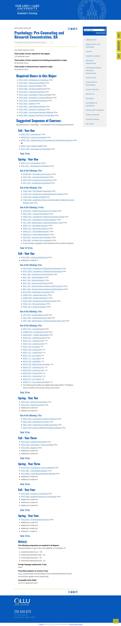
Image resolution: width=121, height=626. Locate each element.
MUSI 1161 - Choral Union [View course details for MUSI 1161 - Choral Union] (32, 353)
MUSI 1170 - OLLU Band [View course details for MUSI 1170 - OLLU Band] (32, 356)
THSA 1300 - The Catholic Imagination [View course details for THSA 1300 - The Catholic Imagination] (37, 191)
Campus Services (92, 89)
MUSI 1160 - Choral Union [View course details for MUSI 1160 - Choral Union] (32, 350)
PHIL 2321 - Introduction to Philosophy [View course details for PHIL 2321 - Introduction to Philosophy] (35, 166)
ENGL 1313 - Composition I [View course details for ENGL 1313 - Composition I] (31, 134)
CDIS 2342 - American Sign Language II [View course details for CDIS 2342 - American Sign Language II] (37, 240)
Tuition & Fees (91, 78)
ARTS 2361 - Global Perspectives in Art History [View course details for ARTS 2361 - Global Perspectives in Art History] (40, 211)
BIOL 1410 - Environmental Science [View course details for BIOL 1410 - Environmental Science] (36, 283)
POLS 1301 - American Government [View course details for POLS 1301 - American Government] (36, 177)
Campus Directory (92, 115)
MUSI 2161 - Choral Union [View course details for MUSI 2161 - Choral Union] (32, 376)
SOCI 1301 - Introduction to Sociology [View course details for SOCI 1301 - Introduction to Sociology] (37, 183)
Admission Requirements (91, 62)
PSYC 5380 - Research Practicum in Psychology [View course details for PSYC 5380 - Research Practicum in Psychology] (36, 115)
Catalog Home (91, 40)
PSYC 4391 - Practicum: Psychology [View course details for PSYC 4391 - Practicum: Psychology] (32, 109)
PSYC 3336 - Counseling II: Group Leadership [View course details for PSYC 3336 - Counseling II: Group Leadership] (35, 98)
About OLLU (90, 94)
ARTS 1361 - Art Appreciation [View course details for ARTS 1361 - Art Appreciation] (34, 329)
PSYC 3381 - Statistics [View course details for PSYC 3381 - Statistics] (27, 104)
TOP (116, 621)
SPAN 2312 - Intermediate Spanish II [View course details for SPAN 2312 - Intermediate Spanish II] (36, 234)
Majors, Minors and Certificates (93, 45)
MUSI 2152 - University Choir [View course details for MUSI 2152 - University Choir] (33, 370)
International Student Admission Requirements (93, 70)
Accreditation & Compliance (91, 104)
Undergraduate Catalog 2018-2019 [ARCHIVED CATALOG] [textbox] (30, 42)
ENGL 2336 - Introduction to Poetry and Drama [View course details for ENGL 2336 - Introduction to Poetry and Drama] (40, 425)
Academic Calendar (93, 56)
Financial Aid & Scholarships (91, 83)
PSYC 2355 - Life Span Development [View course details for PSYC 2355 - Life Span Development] (32, 89)
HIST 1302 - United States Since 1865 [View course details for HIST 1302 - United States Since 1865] (37, 318)
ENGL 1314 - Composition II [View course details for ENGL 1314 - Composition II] (31, 163)
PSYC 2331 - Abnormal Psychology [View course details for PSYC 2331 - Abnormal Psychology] (32, 83)
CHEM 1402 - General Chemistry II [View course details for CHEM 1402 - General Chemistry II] (35, 298)
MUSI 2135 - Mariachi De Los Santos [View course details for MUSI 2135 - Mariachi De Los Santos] (36, 364)
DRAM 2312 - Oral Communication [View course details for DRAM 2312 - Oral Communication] (34, 137)
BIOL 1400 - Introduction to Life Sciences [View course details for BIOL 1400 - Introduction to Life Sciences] (38, 274)
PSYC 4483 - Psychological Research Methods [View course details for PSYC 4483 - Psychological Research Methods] (36, 112)
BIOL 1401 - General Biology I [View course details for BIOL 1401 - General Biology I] (33, 277)
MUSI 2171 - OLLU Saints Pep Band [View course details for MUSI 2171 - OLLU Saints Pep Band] (36, 382)
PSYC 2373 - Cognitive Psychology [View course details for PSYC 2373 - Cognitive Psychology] (32, 92)
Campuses (90, 98)
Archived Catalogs (92, 119)
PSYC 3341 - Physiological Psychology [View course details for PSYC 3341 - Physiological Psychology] (33, 101)
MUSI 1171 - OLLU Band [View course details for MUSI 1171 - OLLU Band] (32, 358)
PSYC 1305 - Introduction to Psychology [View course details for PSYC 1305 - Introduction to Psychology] (34, 80)
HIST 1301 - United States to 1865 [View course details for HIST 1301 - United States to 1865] (35, 315)
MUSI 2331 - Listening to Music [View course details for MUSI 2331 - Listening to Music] (34, 338)
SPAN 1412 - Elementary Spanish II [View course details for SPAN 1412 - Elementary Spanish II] (36, 229)
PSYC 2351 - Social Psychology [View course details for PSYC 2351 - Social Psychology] (30, 86)
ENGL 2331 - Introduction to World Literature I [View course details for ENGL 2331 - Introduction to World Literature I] (40, 220)
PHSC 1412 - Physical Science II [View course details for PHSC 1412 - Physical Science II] (35, 307)
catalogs (41, 624)
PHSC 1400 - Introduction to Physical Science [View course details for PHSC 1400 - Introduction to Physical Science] (40, 301)
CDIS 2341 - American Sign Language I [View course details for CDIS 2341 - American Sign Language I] (37, 237)
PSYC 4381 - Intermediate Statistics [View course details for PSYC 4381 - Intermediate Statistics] (32, 106)
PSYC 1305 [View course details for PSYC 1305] (22, 574)
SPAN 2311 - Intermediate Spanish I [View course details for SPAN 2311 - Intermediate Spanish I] (36, 231)
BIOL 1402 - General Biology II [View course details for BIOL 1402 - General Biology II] (34, 280)
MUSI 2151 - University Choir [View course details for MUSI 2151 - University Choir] (33, 367)
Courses (89, 51)
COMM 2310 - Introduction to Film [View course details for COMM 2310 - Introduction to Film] (35, 332)
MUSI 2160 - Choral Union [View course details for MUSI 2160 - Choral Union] (32, 373)
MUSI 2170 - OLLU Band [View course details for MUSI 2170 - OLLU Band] (32, 379)
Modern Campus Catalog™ (76, 624)
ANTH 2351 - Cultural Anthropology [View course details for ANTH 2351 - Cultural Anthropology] (36, 214)
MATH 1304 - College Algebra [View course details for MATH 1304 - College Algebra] (32, 146)
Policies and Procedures (95, 110)
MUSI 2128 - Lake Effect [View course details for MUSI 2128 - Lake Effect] (32, 361)
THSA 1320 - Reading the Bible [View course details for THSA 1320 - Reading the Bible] (34, 197)
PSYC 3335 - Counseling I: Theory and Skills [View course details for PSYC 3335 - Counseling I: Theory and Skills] (35, 95)
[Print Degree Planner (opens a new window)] (69, 29)
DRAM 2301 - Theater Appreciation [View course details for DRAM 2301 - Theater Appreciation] (36, 335)
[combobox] (33, 42)
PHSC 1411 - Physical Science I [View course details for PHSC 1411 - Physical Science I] (34, 304)
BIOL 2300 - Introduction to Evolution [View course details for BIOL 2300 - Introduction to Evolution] (36, 292)
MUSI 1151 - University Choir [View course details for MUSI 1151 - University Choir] (33, 341)
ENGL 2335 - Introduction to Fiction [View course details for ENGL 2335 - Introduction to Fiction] (36, 422)
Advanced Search (101, 32)
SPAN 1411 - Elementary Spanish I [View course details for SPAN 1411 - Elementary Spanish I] (35, 226)
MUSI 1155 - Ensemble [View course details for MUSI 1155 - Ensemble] (31, 347)
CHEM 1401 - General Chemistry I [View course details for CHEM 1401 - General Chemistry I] (35, 295)
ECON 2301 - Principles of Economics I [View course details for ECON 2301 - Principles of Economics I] (37, 174)
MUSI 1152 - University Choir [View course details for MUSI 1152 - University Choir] (33, 344)
